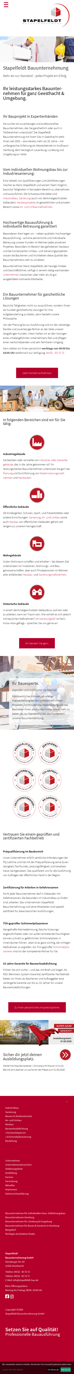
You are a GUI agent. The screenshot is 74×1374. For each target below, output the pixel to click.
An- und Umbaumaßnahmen (36, 207)
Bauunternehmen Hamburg (19, 1217)
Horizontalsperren (16, 1132)
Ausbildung (11, 1173)
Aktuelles (10, 1185)
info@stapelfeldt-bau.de (25, 1280)
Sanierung (24, 198)
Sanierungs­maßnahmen (52, 574)
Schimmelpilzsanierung (18, 1136)
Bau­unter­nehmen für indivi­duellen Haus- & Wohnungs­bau (35, 1213)
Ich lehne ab (53, 1369)
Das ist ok (65, 1369)
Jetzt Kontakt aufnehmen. (37, 373)
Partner (9, 1177)
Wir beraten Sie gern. (37, 643)
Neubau (13, 522)
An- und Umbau (51, 517)
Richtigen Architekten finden (20, 1233)
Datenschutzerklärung (17, 1193)
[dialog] (37, 1368)
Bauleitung (11, 1140)
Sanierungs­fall (47, 618)
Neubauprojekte (26, 202)
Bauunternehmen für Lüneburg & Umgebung (28, 1221)
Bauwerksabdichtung (16, 1128)
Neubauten (24, 477)
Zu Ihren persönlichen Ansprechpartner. (37, 1007)
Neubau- (28, 574)
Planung (8, 473)
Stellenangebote (14, 1168)
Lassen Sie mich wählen (12, 1370)
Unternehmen (11, 274)
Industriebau (10, 198)
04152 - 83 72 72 (55, 353)
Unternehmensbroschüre (18, 1164)
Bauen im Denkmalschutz (18, 1116)
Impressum (11, 1189)
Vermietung (11, 1181)
